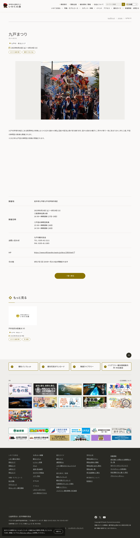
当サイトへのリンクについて (119, 466)
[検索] (123, 4)
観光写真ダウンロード (63, 480)
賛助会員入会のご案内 (94, 466)
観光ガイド (118, 8)
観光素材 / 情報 (85, 4)
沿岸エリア (12, 469)
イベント (99, 8)
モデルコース (13, 484)
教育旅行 (64, 4)
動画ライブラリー (61, 487)
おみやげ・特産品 (38, 473)
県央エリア (12, 462)
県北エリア (12, 473)
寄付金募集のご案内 (93, 473)
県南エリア (12, 466)
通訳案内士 (60, 462)
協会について (99, 4)
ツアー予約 (36, 476)
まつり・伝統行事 (15, 52)
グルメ (35, 466)
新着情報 (128, 8)
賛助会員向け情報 (92, 462)
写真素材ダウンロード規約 (64, 484)
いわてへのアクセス (39, 490)
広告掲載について (125, 381)
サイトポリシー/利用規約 (118, 469)
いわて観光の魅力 (14, 459)
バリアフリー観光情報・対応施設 (66, 491)
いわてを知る (57, 8)
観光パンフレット (61, 477)
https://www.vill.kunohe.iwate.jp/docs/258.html (54, 252)
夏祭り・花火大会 (28, 52)
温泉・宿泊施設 (38, 469)
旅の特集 (11, 481)
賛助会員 (73, 4)
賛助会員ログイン (92, 459)
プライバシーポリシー (26, 533)
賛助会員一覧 (91, 469)
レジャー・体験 (37, 462)
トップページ (111, 18)
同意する (58, 531)
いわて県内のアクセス (40, 493)
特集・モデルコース (72, 8)
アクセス (108, 8)
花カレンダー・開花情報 (16, 488)
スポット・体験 (88, 8)
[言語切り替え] (132, 4)
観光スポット (37, 459)
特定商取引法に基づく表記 (119, 472)
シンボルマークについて (76, 528)
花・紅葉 (26, 339)
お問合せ (136, 8)
